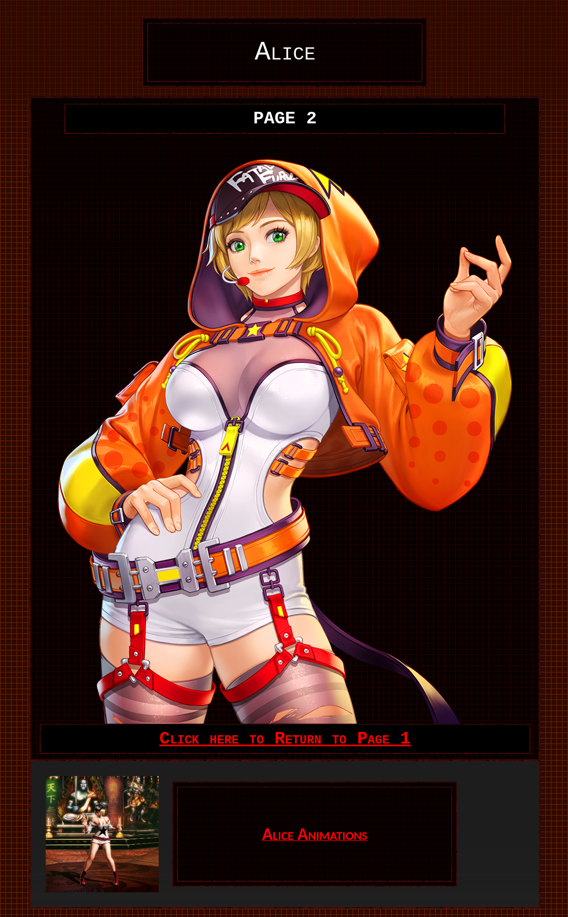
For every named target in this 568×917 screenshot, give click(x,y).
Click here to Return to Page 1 (284, 739)
